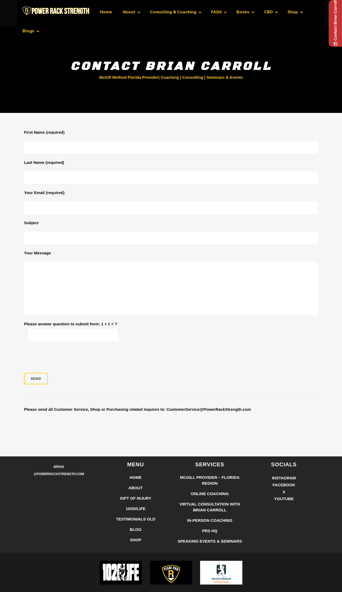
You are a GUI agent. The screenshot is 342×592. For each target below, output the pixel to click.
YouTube (284, 498)
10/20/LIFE (135, 508)
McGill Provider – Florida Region (209, 480)
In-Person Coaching (209, 520)
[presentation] (64, 357)
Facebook (284, 485)
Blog (135, 529)
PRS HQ (209, 530)
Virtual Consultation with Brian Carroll (209, 507)
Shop (135, 540)
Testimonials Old (136, 519)
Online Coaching (210, 493)
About (136, 488)
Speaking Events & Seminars (210, 541)
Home (136, 477)
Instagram (284, 478)
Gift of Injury (135, 498)
